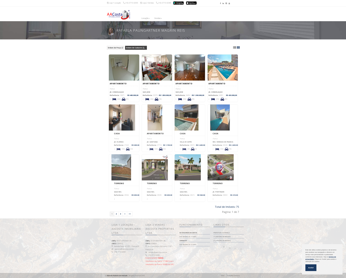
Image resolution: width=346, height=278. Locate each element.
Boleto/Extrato (227, 13)
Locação (145, 18)
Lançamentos (172, 18)
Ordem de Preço (115, 48)
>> (130, 214)
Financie (186, 18)
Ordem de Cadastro (135, 48)
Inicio (134, 18)
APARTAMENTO (118, 83)
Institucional (200, 18)
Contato (213, 17)
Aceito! (311, 268)
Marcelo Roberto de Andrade (117, 276)
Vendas (158, 18)
